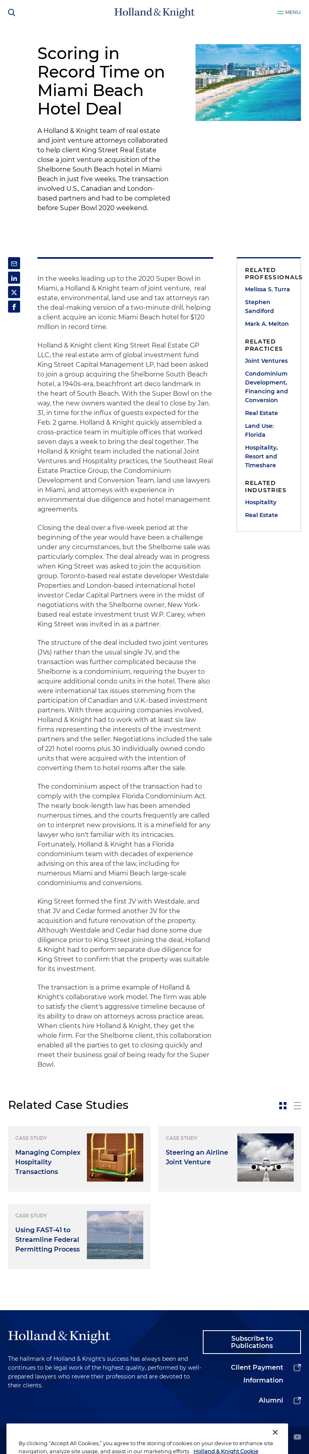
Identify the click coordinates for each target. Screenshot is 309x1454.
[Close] (275, 1443)
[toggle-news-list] (297, 1105)
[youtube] (297, 1437)
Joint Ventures (266, 360)
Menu (293, 12)
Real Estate (261, 413)
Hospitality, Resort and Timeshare (261, 456)
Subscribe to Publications (252, 1342)
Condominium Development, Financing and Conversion (266, 387)
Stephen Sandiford (259, 307)
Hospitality (260, 502)
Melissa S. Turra (267, 289)
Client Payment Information (257, 1374)
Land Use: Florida (259, 430)
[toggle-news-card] (282, 1105)
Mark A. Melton (267, 323)
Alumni (271, 1400)
